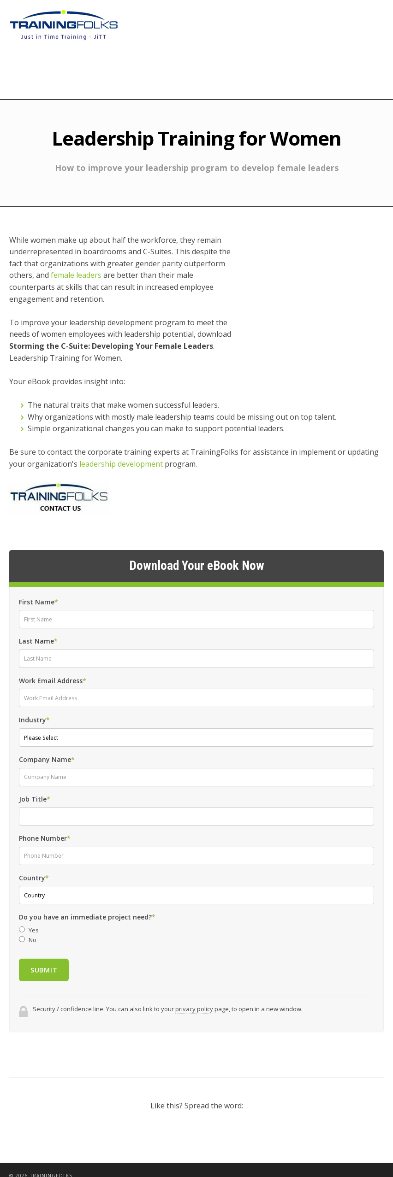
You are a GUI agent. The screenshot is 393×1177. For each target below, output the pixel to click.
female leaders (76, 275)
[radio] (196, 918)
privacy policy (194, 997)
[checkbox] (196, 923)
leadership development (121, 452)
